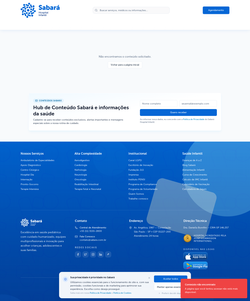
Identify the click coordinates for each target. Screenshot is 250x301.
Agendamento (216, 10)
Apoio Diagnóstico (31, 165)
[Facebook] (78, 254)
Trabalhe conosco (138, 198)
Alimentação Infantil (193, 169)
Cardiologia (81, 165)
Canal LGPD (135, 160)
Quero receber (178, 112)
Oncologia (80, 179)
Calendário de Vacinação (196, 184)
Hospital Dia (27, 174)
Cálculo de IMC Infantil (195, 179)
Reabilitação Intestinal (87, 184)
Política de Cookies (122, 293)
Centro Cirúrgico (30, 169)
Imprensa (133, 174)
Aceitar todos (170, 278)
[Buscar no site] (131, 10)
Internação (26, 179)
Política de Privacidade (193, 119)
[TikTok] (108, 254)
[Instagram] (93, 254)
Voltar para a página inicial (125, 64)
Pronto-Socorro (29, 184)
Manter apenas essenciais (170, 287)
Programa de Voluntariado (142, 189)
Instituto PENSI (136, 179)
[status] (214, 288)
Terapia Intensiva (30, 189)
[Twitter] (85, 254)
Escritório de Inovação (140, 165)
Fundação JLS (136, 169)
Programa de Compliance (142, 184)
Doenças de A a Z (192, 160)
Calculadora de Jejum (194, 189)
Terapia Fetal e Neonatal (88, 189)
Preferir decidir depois (170, 293)
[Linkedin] (101, 254)
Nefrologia (80, 169)
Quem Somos (136, 193)
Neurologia (81, 174)
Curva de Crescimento (194, 174)
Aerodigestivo (82, 160)
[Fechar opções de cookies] (149, 278)
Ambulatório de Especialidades (37, 160)
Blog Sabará (188, 165)
